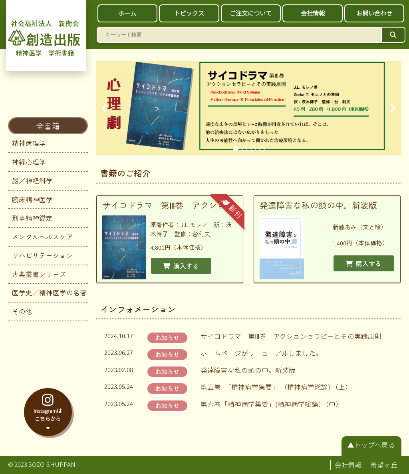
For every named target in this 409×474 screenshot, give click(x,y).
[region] (248, 108)
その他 (22, 311)
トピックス (189, 13)
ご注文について (251, 13)
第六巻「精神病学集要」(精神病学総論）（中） (271, 404)
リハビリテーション (42, 255)
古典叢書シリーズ (39, 274)
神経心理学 (29, 162)
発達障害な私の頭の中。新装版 (248, 370)
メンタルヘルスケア (42, 236)
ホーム (127, 13)
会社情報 (313, 13)
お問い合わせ (374, 13)
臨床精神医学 (32, 199)
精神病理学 (29, 143)
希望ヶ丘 (383, 465)
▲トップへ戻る (371, 445)
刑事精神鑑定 (32, 218)
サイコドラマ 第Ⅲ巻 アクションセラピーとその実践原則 (291, 336)
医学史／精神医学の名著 (49, 292)
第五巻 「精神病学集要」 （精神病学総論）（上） (276, 387)
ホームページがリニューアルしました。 (261, 353)
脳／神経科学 (32, 180)
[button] (104, 108)
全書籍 (48, 125)
